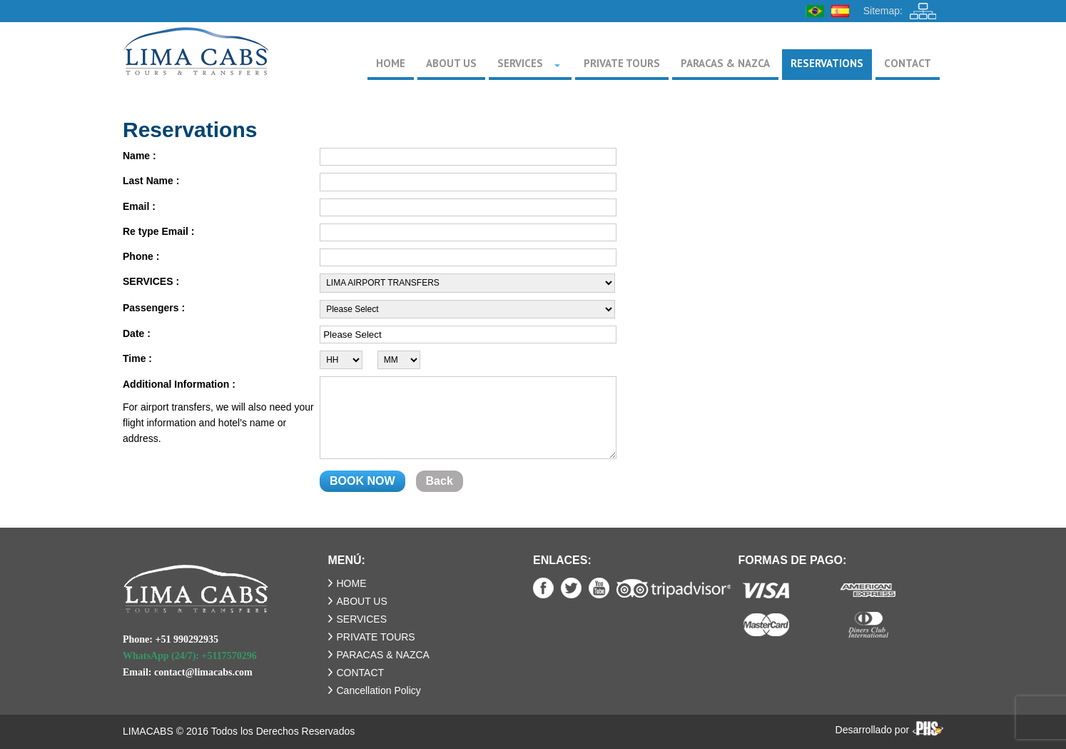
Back (439, 481)
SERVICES (362, 619)
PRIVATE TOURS (376, 637)
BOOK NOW (362, 481)
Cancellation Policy (379, 690)
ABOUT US (362, 601)
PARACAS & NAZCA (383, 654)
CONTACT (361, 672)
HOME (352, 583)
